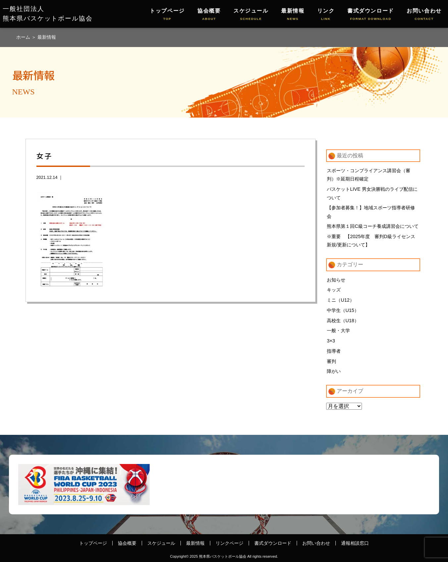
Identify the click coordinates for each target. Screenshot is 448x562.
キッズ (334, 289)
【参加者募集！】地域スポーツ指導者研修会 (371, 212)
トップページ (167, 15)
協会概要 (209, 15)
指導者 (334, 351)
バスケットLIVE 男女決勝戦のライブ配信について (372, 193)
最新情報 (292, 15)
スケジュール (251, 15)
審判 (331, 361)
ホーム (23, 37)
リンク (326, 15)
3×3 (331, 340)
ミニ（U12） (340, 300)
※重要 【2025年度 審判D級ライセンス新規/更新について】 (371, 241)
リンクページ (229, 543)
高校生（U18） (343, 320)
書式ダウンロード (370, 15)
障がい (334, 371)
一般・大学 (338, 330)
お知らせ (336, 279)
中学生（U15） (343, 310)
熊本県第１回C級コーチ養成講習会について (372, 226)
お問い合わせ (424, 15)
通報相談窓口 (355, 543)
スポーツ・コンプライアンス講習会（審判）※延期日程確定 (368, 175)
